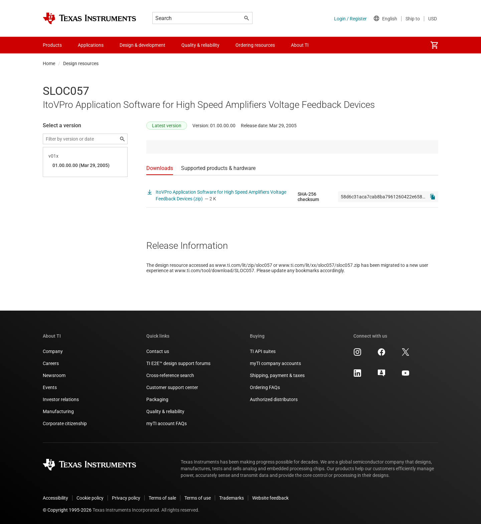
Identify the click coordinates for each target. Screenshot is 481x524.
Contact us (157, 351)
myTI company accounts (275, 363)
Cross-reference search (170, 375)
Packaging (157, 399)
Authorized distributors (274, 399)
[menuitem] (434, 45)
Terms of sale (162, 498)
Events (50, 387)
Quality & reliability (165, 411)
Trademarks (231, 498)
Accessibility (55, 498)
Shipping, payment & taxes (277, 375)
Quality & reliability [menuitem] (200, 45)
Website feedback (270, 498)
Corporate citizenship (65, 423)
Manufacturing (58, 411)
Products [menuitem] (52, 45)
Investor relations (61, 399)
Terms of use (197, 498)
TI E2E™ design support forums (178, 363)
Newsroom (54, 375)
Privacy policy (126, 498)
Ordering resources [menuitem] (255, 45)
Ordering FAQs (265, 387)
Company (53, 351)
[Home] (89, 18)
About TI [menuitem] (300, 45)
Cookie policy (90, 498)
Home (49, 63)
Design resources (81, 63)
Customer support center (172, 387)
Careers (51, 363)
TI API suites (263, 351)
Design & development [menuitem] (142, 45)
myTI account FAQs (166, 423)
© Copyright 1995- (67, 510)
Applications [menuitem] (91, 45)
